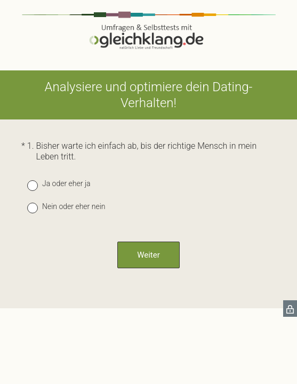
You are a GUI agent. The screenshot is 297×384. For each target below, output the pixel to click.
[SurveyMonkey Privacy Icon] (290, 308)
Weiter (148, 255)
